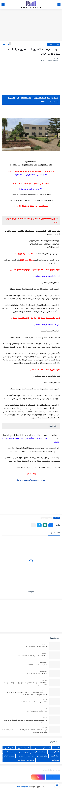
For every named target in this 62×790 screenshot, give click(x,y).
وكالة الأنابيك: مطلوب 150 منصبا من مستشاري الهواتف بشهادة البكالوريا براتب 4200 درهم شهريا (25, 684)
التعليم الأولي (46, 748)
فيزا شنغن (30, 756)
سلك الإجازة (9, 752)
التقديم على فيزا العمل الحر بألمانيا (37, 664)
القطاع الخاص (9, 748)
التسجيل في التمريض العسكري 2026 (36, 674)
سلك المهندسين (42, 756)
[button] (50, 525)
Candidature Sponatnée (26, 760)
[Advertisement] (31, 25)
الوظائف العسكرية (40, 752)
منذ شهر (44, 644)
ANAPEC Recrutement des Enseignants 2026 (34, 702)
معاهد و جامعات (54, 44)
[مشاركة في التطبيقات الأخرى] (33, 525)
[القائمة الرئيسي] (58, 4)
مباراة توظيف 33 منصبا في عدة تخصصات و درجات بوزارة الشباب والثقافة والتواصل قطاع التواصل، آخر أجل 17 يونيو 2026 (27, 693)
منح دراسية (55, 760)
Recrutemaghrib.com (23, 786)
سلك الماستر (54, 756)
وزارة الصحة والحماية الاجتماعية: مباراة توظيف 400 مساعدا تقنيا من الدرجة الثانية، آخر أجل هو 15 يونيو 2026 (24, 731)
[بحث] (3, 4)
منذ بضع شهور (42, 662)
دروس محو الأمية (24, 752)
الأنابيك (56, 748)
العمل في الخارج (23, 748)
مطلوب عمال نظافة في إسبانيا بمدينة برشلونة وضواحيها (31, 655)
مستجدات (20, 756)
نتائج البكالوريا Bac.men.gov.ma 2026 (36, 646)
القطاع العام (55, 752)
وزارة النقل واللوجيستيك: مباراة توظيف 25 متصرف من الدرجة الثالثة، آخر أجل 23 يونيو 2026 (25, 721)
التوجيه (35, 748)
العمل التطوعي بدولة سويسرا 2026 (37, 711)
